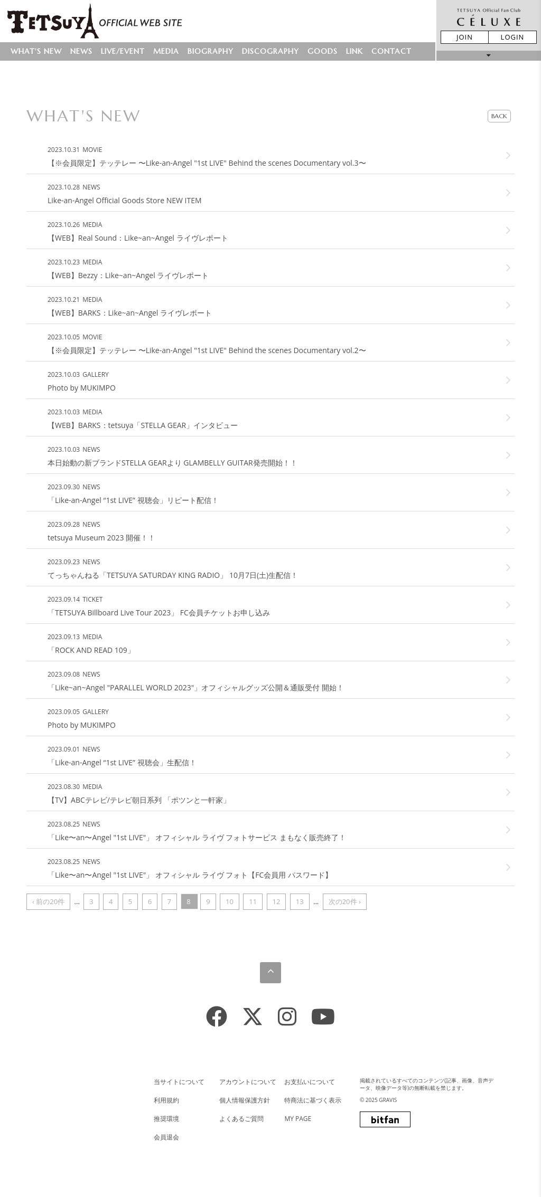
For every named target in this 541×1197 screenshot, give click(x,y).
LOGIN (513, 37)
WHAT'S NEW (36, 51)
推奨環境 (166, 1118)
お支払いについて (309, 1081)
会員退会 (166, 1137)
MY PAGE (297, 1118)
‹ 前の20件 (48, 901)
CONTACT (391, 51)
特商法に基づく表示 (312, 1100)
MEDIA (166, 51)
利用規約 (166, 1100)
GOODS (322, 51)
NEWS (81, 51)
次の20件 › (345, 901)
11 (253, 901)
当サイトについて (179, 1081)
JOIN (464, 37)
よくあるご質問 (241, 1118)
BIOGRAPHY (211, 51)
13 (300, 901)
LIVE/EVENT (123, 51)
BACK (499, 116)
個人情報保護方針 (244, 1100)
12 (277, 901)
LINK (354, 51)
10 (230, 901)
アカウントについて (247, 1081)
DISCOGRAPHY (270, 51)
